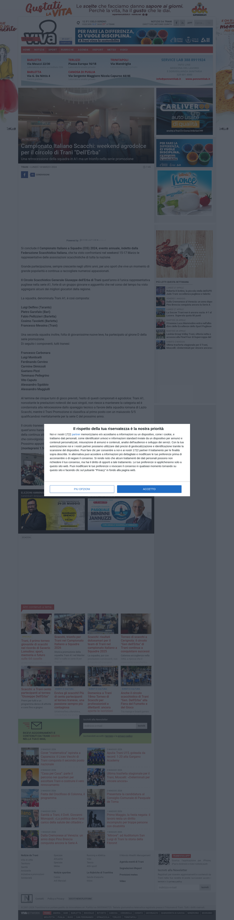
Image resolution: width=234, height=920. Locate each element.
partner (76, 434)
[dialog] (117, 460)
